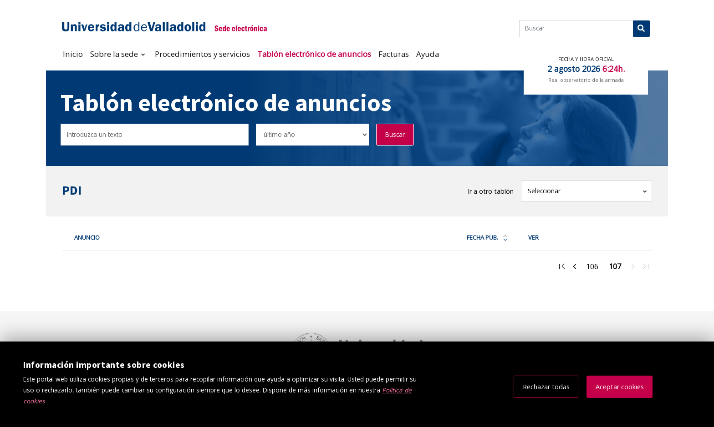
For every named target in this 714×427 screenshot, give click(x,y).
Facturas (393, 54)
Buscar (395, 134)
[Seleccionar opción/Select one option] (312, 135)
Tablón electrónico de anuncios (314, 54)
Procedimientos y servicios (202, 54)
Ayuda (427, 54)
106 (595, 268)
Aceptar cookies (620, 386)
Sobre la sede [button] (115, 54)
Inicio (73, 54)
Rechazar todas (546, 386)
